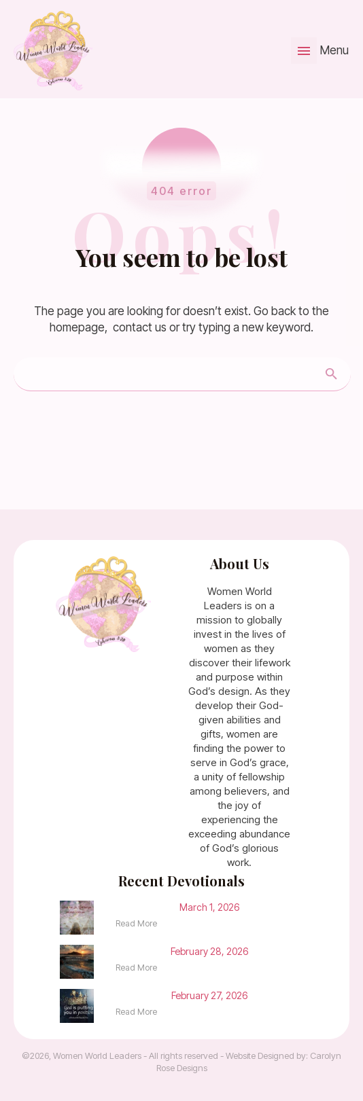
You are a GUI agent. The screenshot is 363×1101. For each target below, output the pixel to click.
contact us (140, 327)
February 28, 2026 (209, 951)
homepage (77, 327)
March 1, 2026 (209, 907)
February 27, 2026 (209, 995)
